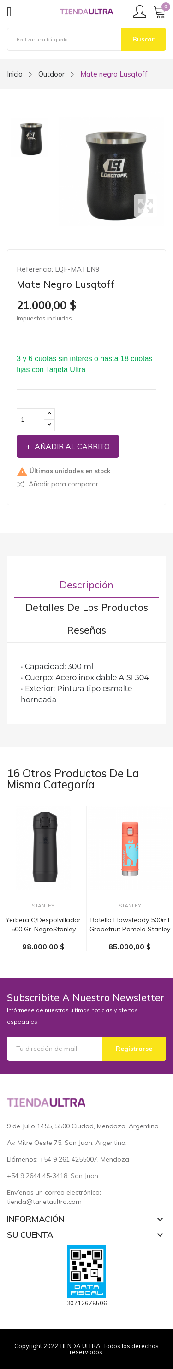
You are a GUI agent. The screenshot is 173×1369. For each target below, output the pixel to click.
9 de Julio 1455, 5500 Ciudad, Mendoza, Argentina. (83, 1126)
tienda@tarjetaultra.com (44, 1201)
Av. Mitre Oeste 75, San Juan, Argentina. (67, 1142)
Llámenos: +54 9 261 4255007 (52, 1159)
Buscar (143, 39)
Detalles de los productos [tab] (86, 607)
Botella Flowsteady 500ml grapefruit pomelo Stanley (129, 924)
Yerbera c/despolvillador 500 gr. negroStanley (43, 924)
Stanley (43, 905)
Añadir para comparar (57, 484)
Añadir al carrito (71, 446)
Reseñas (86, 630)
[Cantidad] (30, 419)
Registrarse (134, 1048)
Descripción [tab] (86, 585)
